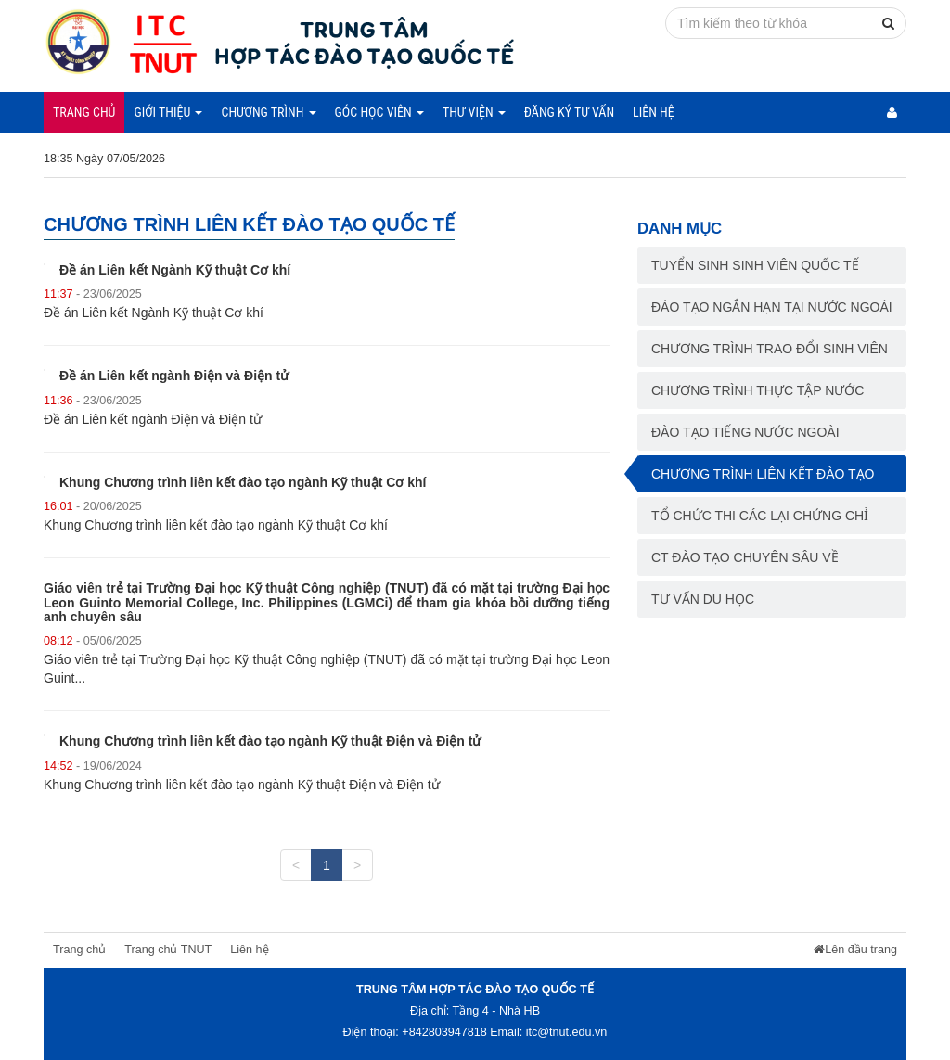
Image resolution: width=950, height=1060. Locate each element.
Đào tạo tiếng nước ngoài (745, 432)
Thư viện (474, 112)
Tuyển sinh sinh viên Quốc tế (755, 265)
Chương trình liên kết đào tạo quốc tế (762, 479)
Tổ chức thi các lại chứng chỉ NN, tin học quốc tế (759, 521)
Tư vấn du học (702, 599)
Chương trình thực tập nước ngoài (757, 396)
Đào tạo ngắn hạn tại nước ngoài (771, 307)
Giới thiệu (168, 112)
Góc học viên (379, 112)
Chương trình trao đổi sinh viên (769, 348)
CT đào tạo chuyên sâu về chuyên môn (745, 563)
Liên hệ (653, 112)
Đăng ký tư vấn (569, 112)
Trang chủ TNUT (168, 949)
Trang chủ (84, 112)
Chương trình (268, 112)
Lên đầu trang (855, 949)
